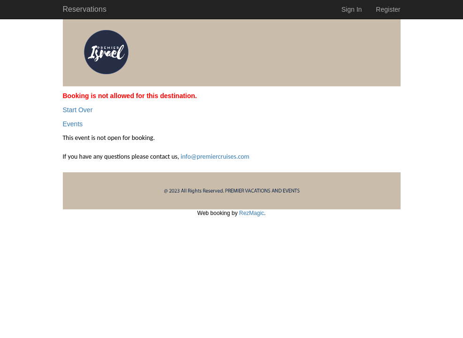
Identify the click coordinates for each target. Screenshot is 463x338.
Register (388, 9)
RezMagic (251, 213)
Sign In (352, 9)
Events (73, 124)
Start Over (78, 110)
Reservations (84, 9)
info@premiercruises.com (215, 157)
